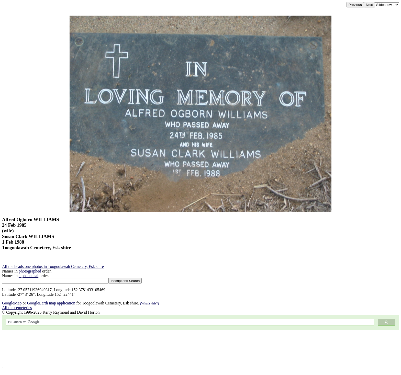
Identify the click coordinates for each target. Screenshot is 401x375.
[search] (189, 322)
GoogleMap (11, 303)
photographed (30, 271)
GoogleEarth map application (51, 303)
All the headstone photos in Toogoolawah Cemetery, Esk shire (53, 266)
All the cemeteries (17, 307)
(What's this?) (149, 303)
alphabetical (28, 276)
